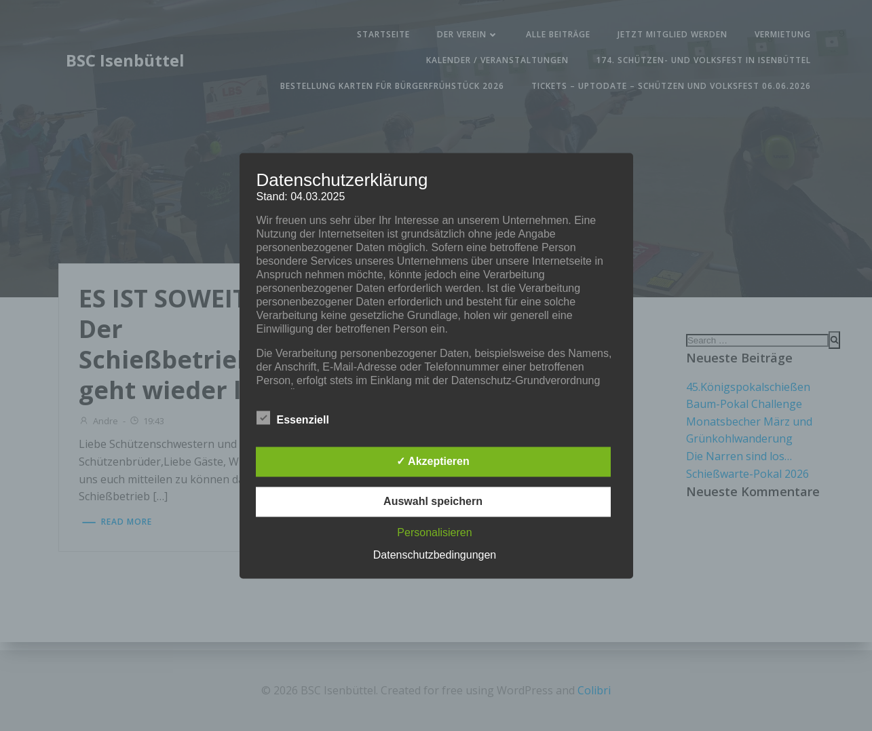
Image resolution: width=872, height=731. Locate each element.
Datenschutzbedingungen (434, 555)
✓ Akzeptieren (433, 461)
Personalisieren (434, 532)
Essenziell (293, 417)
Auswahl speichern (432, 501)
